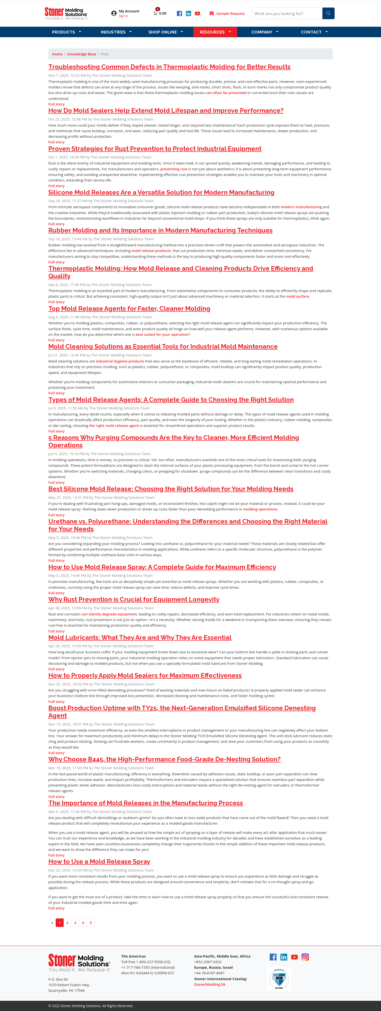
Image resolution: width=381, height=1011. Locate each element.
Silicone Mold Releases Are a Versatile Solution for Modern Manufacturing (161, 192)
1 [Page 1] (60, 922)
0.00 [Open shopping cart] (162, 13)
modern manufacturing (301, 206)
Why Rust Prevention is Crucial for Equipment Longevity (133, 599)
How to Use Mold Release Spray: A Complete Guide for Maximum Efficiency (162, 567)
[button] (128, 13)
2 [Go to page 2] (67, 922)
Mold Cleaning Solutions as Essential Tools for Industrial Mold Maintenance (163, 346)
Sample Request (230, 13)
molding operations (260, 509)
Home (57, 54)
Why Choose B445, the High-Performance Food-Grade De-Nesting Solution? (164, 759)
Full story (56, 104)
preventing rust (174, 168)
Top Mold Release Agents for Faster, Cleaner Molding (129, 308)
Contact (311, 32)
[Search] (328, 13)
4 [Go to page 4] (83, 922)
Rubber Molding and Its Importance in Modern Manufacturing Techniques (160, 230)
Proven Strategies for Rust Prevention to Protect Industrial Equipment (154, 148)
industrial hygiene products (120, 361)
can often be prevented (226, 92)
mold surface (297, 296)
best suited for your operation (162, 334)
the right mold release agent (114, 425)
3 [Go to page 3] (75, 922)
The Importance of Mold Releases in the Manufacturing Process (145, 803)
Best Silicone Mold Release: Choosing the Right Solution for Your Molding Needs (171, 489)
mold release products (151, 250)
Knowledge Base (82, 54)
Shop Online (162, 32)
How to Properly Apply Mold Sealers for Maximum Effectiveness (145, 675)
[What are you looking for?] (286, 13)
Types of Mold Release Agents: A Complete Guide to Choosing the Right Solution (171, 399)
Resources (212, 32)
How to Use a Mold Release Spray (99, 861)
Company (261, 32)
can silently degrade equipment (109, 614)
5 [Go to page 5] (91, 922)
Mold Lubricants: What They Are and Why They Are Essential (140, 637)
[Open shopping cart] (155, 13)
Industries (113, 32)
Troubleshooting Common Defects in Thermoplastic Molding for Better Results (169, 66)
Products (63, 32)
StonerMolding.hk (209, 984)
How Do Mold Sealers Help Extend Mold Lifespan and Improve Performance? (166, 110)
